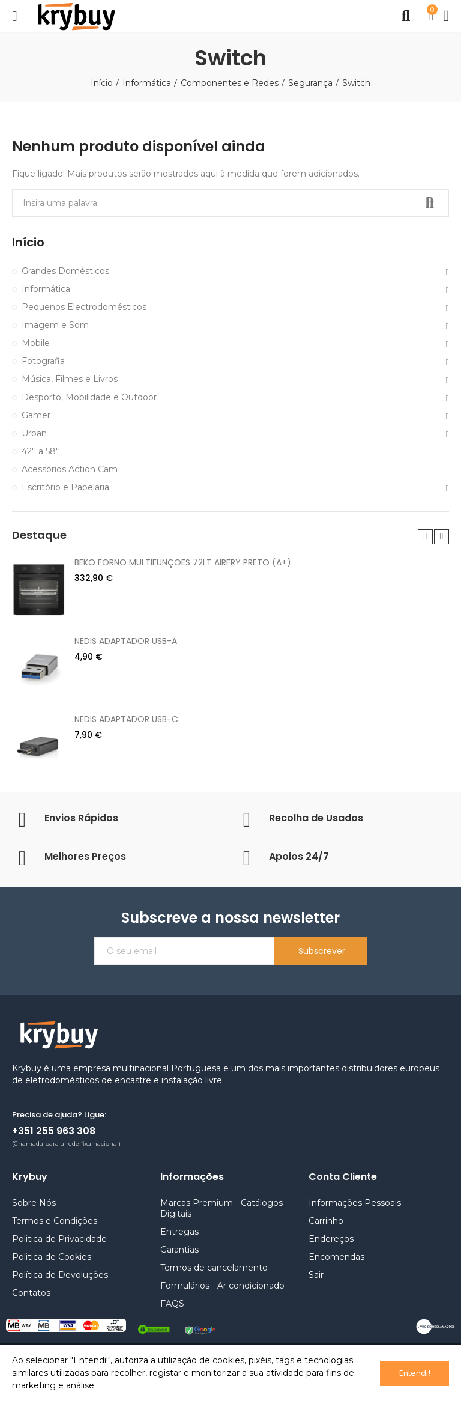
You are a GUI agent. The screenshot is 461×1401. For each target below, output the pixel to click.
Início (28, 242)
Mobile (36, 343)
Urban (34, 433)
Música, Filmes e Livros (70, 379)
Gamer (36, 415)
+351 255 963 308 (53, 1131)
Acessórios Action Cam (70, 469)
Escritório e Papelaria (65, 487)
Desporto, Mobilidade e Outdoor (89, 397)
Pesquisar (430, 203)
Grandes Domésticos (65, 271)
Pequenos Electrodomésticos (84, 307)
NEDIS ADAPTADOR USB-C (126, 719)
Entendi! (414, 1373)
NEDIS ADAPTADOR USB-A (125, 641)
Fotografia (43, 361)
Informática (46, 289)
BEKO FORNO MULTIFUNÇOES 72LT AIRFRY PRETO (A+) (182, 562)
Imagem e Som (55, 325)
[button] (425, 536)
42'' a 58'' (41, 451)
